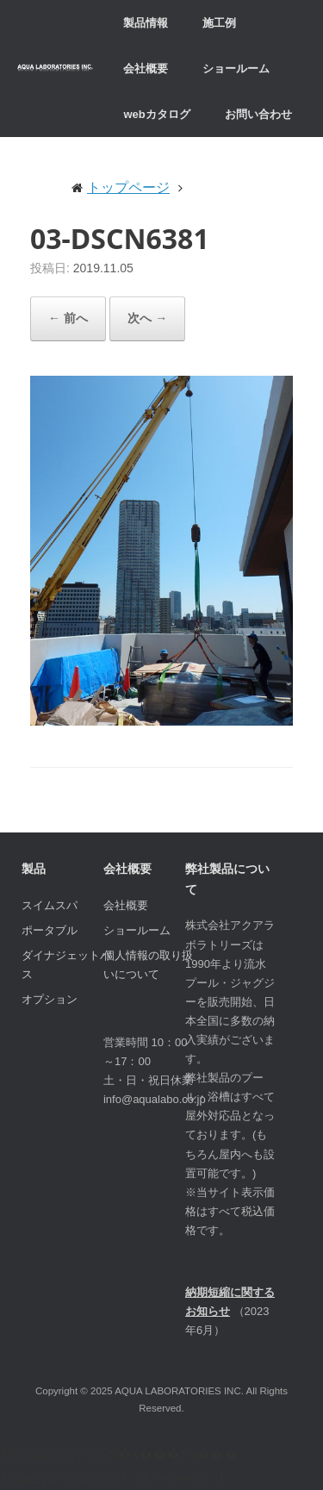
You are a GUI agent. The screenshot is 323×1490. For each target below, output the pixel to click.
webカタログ (156, 114)
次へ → (147, 318)
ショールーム (236, 68)
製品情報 (145, 22)
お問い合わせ (258, 114)
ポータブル (50, 930)
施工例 (219, 22)
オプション (50, 999)
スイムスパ (50, 905)
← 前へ (68, 318)
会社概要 (145, 68)
